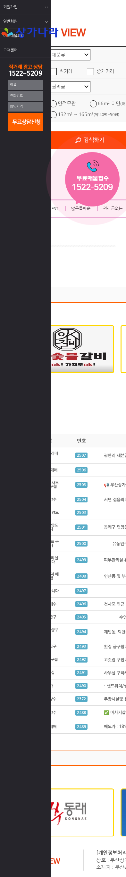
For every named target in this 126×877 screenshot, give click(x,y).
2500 (81, 544)
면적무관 (67, 103)
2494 (81, 632)
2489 (81, 727)
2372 (81, 699)
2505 (81, 485)
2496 (81, 604)
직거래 (66, 71)
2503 (81, 513)
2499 (81, 560)
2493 (81, 646)
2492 (81, 660)
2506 (81, 470)
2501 (81, 527)
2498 (81, 576)
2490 (81, 686)
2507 (81, 455)
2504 (81, 499)
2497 (81, 591)
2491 (81, 673)
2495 (81, 617)
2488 (81, 713)
